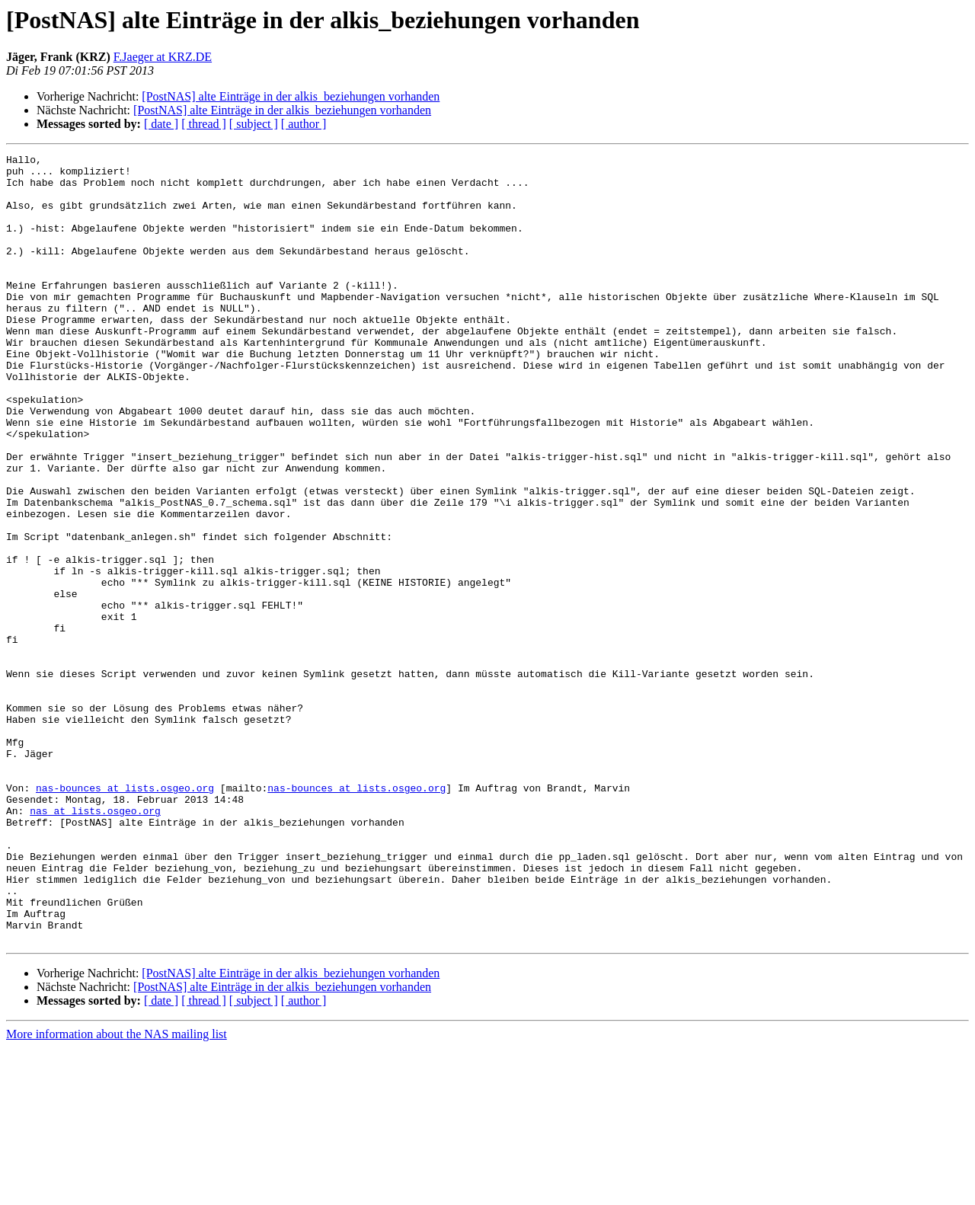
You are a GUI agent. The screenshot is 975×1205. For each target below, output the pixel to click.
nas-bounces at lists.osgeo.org (125, 915)
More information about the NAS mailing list (116, 1191)
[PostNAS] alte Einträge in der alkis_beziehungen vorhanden (291, 96)
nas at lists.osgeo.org (95, 943)
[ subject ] (253, 123)
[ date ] (161, 123)
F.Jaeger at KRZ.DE (162, 56)
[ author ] (304, 123)
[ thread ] (203, 123)
